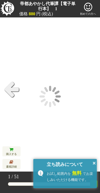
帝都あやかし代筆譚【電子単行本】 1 (47, 6)
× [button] (94, 163)
